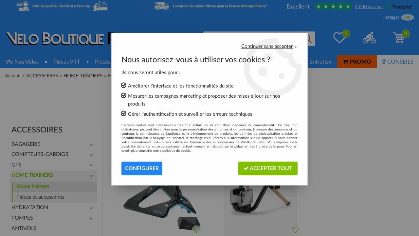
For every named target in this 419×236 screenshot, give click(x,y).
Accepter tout (268, 168)
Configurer (142, 168)
